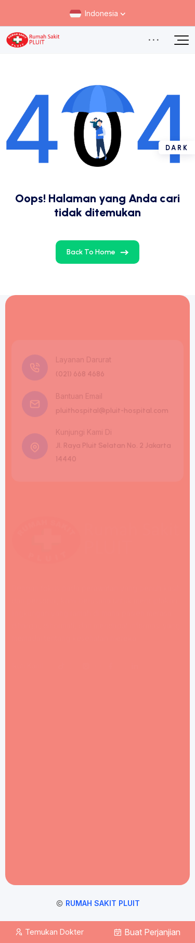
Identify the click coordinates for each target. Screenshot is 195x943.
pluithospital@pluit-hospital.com (112, 412)
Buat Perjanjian (146, 932)
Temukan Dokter (49, 931)
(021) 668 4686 (80, 375)
